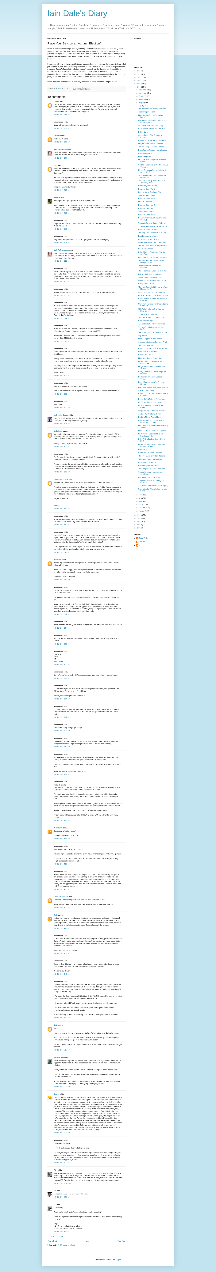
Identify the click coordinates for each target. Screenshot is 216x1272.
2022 (139, 71)
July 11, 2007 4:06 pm (62, 839)
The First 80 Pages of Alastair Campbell (152, 332)
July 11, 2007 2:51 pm (62, 580)
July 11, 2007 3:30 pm (62, 678)
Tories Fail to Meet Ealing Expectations (152, 226)
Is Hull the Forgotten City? (147, 462)
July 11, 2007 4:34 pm (62, 953)
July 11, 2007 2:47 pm (62, 525)
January (142, 511)
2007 (139, 87)
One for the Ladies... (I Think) (149, 477)
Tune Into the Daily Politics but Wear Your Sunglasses (151, 182)
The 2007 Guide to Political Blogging (151, 456)
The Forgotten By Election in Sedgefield (152, 271)
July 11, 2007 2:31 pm (62, 376)
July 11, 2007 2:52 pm (62, 614)
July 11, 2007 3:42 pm (62, 717)
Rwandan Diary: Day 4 (146, 199)
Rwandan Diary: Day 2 (146, 208)
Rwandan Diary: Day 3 (146, 205)
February (142, 508)
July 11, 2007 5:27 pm (62, 1050)
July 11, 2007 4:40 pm (62, 974)
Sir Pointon (58, 431)
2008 (139, 84)
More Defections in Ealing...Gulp (150, 358)
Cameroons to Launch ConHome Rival (152, 342)
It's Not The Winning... (146, 249)
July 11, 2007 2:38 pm (62, 472)
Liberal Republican (61, 897)
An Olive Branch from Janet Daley (150, 126)
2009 (139, 80)
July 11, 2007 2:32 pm (62, 394)
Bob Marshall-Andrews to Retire (150, 274)
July (140, 106)
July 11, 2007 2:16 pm (62, 229)
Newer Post (52, 1241)
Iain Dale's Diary (77, 13)
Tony (55, 165)
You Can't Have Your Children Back (151, 318)
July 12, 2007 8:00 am (62, 1197)
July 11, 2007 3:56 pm (62, 774)
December (143, 90)
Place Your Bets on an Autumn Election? (153, 387)
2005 (139, 518)
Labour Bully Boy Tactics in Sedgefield (152, 431)
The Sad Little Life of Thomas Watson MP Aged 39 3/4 (152, 261)
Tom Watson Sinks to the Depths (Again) (153, 486)
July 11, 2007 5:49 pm (62, 1133)
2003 (139, 525)
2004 (139, 522)
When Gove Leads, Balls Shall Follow (152, 242)
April (140, 501)
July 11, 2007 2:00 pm (62, 142)
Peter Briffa (58, 828)
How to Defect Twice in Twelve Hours (152, 399)
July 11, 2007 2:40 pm (62, 509)
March (141, 505)
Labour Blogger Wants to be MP (150, 339)
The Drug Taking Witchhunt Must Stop (152, 233)
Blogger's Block (144, 450)
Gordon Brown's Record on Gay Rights (152, 257)
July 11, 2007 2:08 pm (62, 190)
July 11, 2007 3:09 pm (62, 644)
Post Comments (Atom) (66, 1245)
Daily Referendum (61, 149)
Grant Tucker (143, 538)
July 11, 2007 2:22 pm (62, 261)
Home (87, 1241)
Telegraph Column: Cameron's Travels (152, 223)
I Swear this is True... (146, 153)
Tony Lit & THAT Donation (147, 314)
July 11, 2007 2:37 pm (62, 447)
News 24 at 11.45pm (145, 321)
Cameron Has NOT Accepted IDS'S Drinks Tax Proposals (151, 421)
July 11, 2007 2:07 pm (62, 158)
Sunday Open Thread (146, 212)
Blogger (118, 1260)
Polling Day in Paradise (146, 284)
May (140, 498)
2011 (139, 74)
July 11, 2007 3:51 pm (62, 747)
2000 (139, 528)
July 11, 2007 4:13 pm (62, 889)
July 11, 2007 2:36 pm (62, 424)
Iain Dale (142, 542)
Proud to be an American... (148, 236)
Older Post (121, 1241)
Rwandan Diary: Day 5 (146, 189)
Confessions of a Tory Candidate (150, 453)
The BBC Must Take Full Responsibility (152, 246)
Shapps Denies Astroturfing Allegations (152, 411)
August (141, 103)
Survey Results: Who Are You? (149, 277)
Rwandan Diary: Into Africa (148, 230)
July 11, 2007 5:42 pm (62, 1087)
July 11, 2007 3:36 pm (62, 699)
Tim (55, 1191)
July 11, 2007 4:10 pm (62, 864)
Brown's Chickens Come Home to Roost (153, 296)
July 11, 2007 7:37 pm (62, 1163)
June (141, 495)
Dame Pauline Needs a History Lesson (152, 150)
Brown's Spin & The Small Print (149, 192)
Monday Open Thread (146, 202)
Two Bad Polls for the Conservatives (151, 324)
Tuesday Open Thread (146, 112)
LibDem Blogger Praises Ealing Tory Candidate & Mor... (151, 445)
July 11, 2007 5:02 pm (62, 1018)
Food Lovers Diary (61, 479)
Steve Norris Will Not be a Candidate (151, 292)
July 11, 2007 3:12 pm (62, 665)
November (143, 93)
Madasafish (58, 560)
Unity (56, 915)
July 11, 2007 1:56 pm (62, 115)
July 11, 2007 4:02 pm (62, 820)
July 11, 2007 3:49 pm (62, 731)
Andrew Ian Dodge (61, 415)
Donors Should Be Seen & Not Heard (152, 140)
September (143, 99)
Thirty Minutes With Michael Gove (150, 459)
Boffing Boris (143, 132)
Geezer (56, 1094)
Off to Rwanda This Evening (148, 239)
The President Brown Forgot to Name (152, 109)
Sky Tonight (142, 336)
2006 (139, 515)
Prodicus (57, 198)
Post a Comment (57, 1236)
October (142, 96)
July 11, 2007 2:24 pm (62, 318)
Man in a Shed (59, 1057)
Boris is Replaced (144, 156)
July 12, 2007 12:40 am (62, 1183)
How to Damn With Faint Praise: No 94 (152, 349)
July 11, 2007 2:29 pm (62, 341)
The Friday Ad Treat (145, 345)
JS (140, 545)
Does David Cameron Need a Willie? (151, 129)
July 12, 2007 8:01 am (62, 1231)
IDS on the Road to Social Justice (150, 402)
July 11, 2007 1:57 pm (62, 128)
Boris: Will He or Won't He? (148, 352)
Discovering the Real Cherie (148, 466)
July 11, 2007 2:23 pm (62, 295)
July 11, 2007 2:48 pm (62, 552)
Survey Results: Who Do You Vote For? (152, 281)
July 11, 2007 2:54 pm (62, 628)
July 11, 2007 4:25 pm (62, 928)
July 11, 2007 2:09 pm (62, 213)
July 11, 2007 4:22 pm (62, 908)
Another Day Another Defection (149, 414)
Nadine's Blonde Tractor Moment (150, 417)
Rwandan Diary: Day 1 (146, 215)
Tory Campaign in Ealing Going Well (151, 469)
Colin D (56, 101)
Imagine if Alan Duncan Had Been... (151, 144)
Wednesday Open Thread (147, 186)
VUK (55, 1170)
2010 (139, 77)
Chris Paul (58, 136)
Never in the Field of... (146, 355)
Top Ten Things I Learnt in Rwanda (151, 147)
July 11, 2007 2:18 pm (62, 243)
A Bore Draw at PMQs (146, 391)
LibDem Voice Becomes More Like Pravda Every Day (151, 435)
